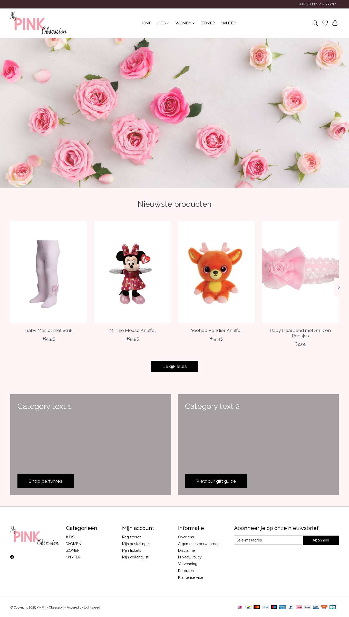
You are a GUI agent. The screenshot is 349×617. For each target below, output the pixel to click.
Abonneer (321, 540)
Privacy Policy (190, 557)
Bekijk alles (174, 366)
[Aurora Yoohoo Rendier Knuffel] (216, 272)
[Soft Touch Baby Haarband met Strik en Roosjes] (300, 272)
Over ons (186, 537)
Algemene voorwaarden (198, 543)
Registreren (131, 537)
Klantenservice (190, 577)
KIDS (70, 537)
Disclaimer (187, 550)
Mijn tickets (131, 550)
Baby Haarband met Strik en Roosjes (300, 333)
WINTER (228, 23)
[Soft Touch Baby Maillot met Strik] (48, 272)
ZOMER (208, 23)
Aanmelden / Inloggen (318, 4)
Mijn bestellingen (136, 543)
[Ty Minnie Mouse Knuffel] (132, 272)
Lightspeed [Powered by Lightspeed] (92, 607)
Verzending (187, 564)
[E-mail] (268, 540)
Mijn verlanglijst (135, 557)
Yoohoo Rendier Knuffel (216, 330)
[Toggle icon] (315, 23)
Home (145, 23)
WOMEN (73, 543)
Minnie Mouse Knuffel (132, 330)
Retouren (186, 570)
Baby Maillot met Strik (48, 330)
